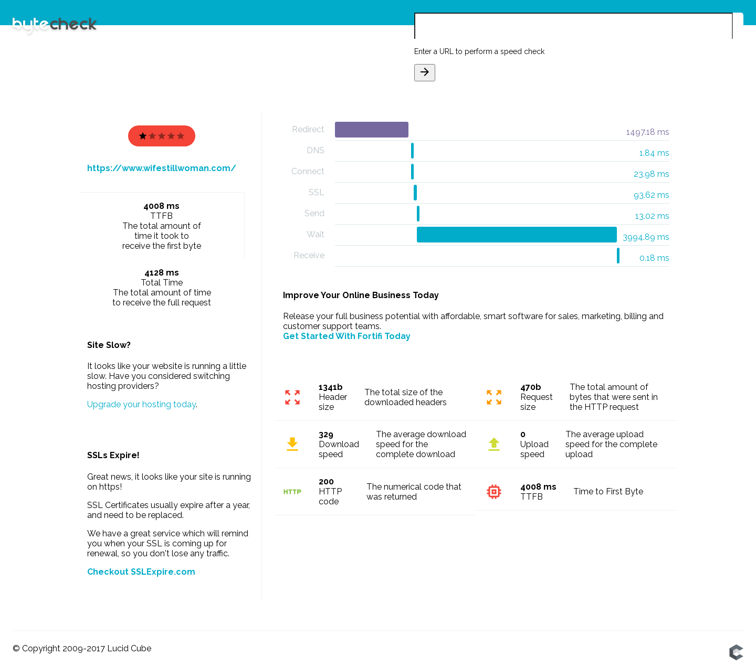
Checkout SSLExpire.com (141, 572)
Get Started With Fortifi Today (347, 336)
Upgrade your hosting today (141, 404)
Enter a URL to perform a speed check (479, 51)
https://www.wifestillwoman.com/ (161, 168)
